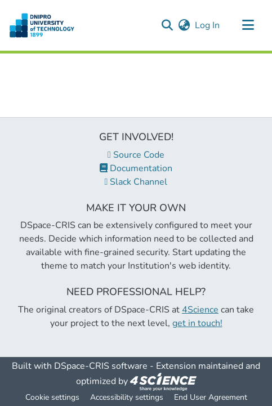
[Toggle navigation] (248, 25)
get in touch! (197, 323)
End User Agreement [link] (210, 397)
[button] (41, 25)
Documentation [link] (136, 168)
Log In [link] (208, 25)
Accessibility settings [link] (126, 397)
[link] (163, 381)
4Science (200, 310)
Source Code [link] (136, 155)
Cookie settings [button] (52, 397)
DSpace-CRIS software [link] (101, 366)
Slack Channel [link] (136, 182)
